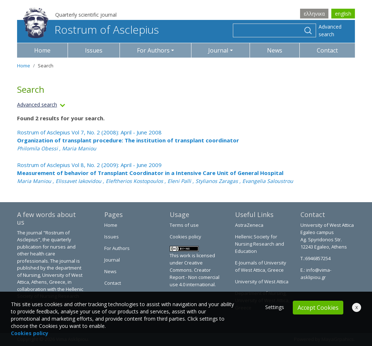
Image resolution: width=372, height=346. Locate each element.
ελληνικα (314, 13)
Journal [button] (218, 50)
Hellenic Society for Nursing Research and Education (259, 243)
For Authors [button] (153, 50)
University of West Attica (261, 281)
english (343, 13)
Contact (327, 50)
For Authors (117, 248)
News (274, 50)
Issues (93, 50)
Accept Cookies (318, 308)
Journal (112, 260)
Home (42, 50)
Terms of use (184, 225)
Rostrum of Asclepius (91, 29)
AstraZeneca (249, 225)
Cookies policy (185, 236)
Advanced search (330, 30)
